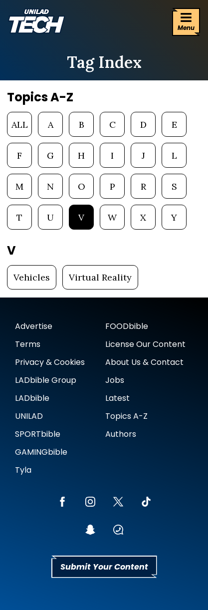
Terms (27, 344)
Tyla (23, 470)
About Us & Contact (144, 362)
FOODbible (126, 326)
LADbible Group (45, 380)
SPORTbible (37, 434)
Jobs (114, 380)
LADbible (32, 398)
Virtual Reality (100, 277)
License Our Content (145, 344)
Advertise (33, 326)
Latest (117, 398)
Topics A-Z (126, 416)
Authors (120, 434)
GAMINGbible (41, 452)
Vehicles (31, 277)
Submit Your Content (104, 567)
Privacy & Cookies (50, 362)
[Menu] (186, 22)
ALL (19, 124)
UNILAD (29, 416)
